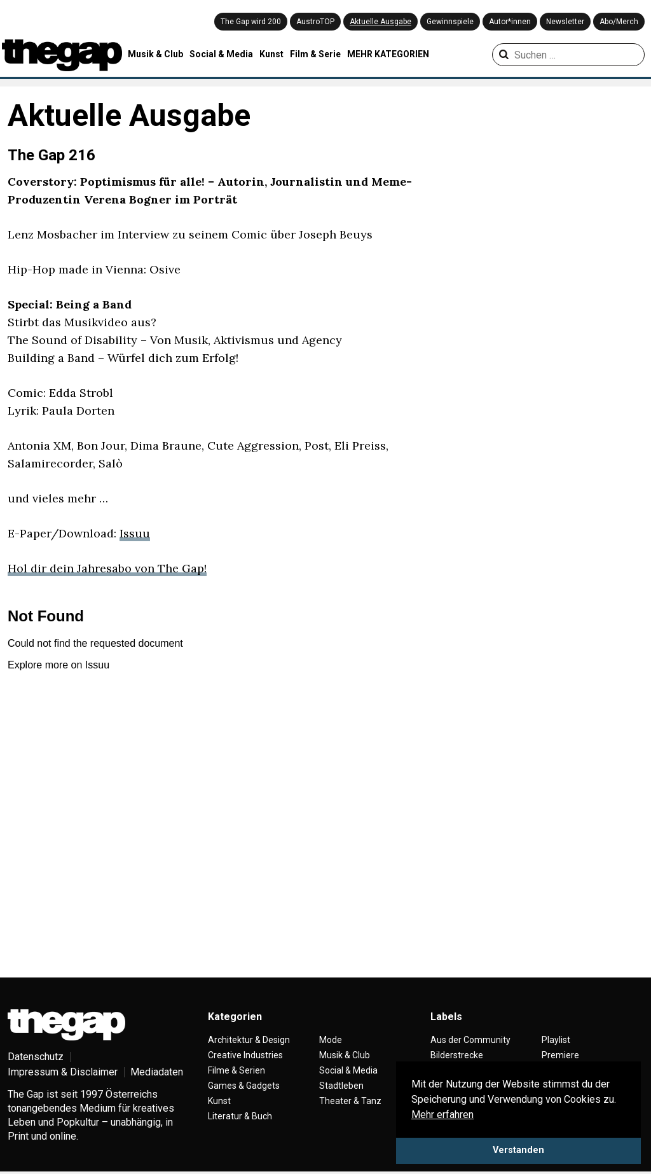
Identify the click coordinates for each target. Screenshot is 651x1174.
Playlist (556, 1040)
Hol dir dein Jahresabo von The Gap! (107, 568)
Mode (330, 1040)
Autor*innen (510, 21)
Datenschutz (36, 1057)
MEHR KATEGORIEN (388, 54)
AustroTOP (315, 21)
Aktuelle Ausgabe (380, 21)
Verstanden (518, 1150)
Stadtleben (341, 1086)
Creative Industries (245, 1055)
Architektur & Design (249, 1040)
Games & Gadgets (244, 1086)
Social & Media (221, 54)
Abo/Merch (619, 21)
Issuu (135, 533)
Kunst (271, 54)
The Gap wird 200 (251, 21)
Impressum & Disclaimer (63, 1072)
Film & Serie (315, 54)
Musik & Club (155, 54)
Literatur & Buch (240, 1116)
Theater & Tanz (350, 1101)
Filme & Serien (236, 1070)
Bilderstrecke (456, 1055)
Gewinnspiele (450, 21)
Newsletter (565, 21)
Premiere (560, 1055)
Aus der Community (470, 1040)
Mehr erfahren (442, 1114)
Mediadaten (156, 1072)
